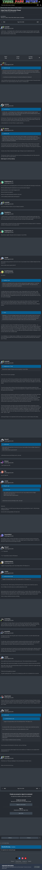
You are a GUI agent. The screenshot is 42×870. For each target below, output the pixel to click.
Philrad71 (6, 439)
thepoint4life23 (8, 534)
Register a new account (21, 804)
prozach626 (7, 631)
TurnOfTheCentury (8, 271)
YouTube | (16, 7)
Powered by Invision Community (21, 862)
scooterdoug (7, 619)
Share (10, 838)
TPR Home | (2, 7)
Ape (5, 471)
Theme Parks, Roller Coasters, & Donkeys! (16, 17)
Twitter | (9, 7)
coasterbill (6, 27)
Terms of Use (4, 867)
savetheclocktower (8, 561)
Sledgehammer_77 (8, 181)
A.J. (5, 63)
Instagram (20, 7)
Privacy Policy (18, 861)
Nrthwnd (6, 461)
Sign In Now (21, 813)
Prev (5, 788)
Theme (12, 861)
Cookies (29, 861)
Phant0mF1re (7, 212)
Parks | (6, 7)
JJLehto (6, 257)
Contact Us (24, 861)
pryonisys (6, 104)
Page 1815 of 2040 (21, 788)
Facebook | (12, 7)
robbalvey (4, 16)
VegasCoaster (7, 696)
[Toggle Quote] (2, 67)
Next (37, 788)
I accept (37, 866)
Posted (8, 28)
